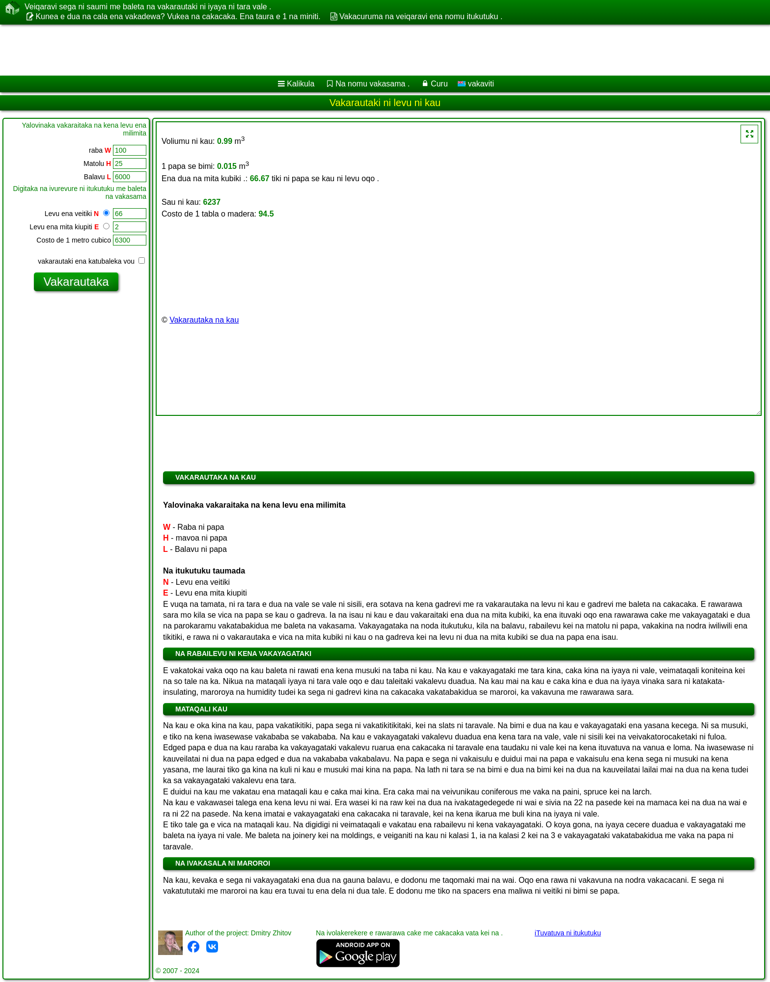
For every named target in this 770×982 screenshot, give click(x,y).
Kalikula (300, 84)
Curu (439, 84)
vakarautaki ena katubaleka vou (91, 261)
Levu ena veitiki (77, 214)
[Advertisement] (298, 50)
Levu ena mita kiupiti (69, 227)
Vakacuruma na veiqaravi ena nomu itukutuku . (420, 16)
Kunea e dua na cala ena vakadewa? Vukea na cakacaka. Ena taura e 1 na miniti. (177, 16)
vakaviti (476, 84)
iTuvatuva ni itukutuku (568, 933)
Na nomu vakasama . (372, 84)
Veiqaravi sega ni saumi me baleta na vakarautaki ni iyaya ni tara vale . (148, 6)
